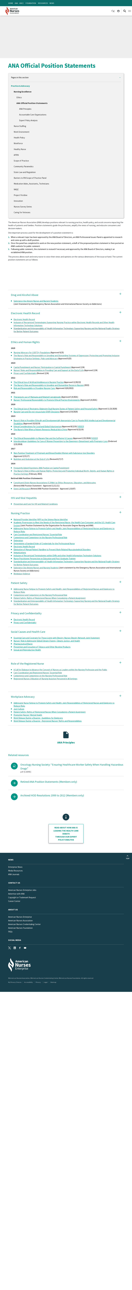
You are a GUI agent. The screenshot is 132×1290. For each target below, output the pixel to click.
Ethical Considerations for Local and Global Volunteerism (37, 426)
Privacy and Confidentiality (25, 373)
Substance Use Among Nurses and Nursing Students (36, 301)
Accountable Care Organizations (32, 114)
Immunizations (20, 552)
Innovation (18, 201)
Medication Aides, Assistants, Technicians (31, 183)
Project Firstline (20, 195)
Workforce (18, 143)
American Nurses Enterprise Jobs (22, 890)
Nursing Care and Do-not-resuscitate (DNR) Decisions (36, 411)
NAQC (16, 189)
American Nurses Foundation (20, 928)
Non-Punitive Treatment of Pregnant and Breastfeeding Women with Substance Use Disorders (54, 453)
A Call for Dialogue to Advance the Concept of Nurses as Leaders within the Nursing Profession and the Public (60, 669)
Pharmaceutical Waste (23, 644)
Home (10, 3)
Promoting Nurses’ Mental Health (28, 715)
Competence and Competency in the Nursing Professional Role (40, 537)
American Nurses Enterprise (20, 917)
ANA (16, 3)
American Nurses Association (20, 920)
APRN (16, 155)
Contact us (14, 883)
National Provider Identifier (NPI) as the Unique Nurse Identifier (41, 519)
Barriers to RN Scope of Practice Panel (30, 178)
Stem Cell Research (22, 488)
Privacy (38, 982)
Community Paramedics (23, 166)
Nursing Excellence (22, 91)
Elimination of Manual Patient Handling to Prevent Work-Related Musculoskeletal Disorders (52, 549)
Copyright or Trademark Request (22, 897)
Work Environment (21, 132)
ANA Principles (25, 109)
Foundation (31, 3)
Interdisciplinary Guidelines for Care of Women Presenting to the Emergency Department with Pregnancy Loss (61, 441)
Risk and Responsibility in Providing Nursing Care (34, 388)
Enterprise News (15, 867)
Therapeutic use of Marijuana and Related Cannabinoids (37, 397)
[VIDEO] (80, 426)
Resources (43, 3)
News (52, 3)
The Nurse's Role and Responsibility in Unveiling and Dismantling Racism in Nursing (49, 385)
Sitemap (53, 982)
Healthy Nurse (20, 149)
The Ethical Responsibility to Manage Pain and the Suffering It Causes (43, 438)
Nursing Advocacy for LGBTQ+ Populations (32, 352)
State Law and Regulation (25, 172)
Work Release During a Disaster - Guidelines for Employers (38, 718)
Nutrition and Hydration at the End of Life (31, 459)
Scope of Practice (21, 160)
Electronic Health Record (24, 319)
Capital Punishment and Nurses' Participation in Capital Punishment (42, 367)
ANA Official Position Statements (31, 103)
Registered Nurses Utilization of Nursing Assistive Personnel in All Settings (45, 678)
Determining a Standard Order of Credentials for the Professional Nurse (44, 543)
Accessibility (28, 982)
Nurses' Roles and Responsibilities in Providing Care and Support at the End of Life (49, 370)
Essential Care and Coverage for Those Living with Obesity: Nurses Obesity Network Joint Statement (57, 638)
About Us (13, 909)
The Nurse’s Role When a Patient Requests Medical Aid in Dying (40, 429)
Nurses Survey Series (23, 206)
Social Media (14, 940)
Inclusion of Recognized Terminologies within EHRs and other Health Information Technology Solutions (57, 555)
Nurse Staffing (20, 126)
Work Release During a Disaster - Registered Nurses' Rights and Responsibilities (48, 721)
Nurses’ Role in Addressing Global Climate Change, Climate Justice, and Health (47, 641)
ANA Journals (13, 874)
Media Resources (15, 870)
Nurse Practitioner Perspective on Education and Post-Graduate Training (45, 558)
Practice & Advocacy (20, 86)
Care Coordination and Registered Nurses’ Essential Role (38, 534)
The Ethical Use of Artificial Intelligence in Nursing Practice (39, 382)
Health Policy (19, 137)
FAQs (10, 931)
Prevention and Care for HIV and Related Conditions (36, 504)
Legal (45, 982)
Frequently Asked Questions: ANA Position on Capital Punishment (41, 468)
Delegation (18, 540)
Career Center (14, 901)
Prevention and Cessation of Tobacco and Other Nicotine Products (42, 647)
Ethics (19, 97)
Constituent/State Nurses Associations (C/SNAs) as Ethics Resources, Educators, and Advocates (55, 482)
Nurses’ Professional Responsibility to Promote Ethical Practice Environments (47, 400)
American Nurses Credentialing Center (24, 924)
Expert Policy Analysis (28, 120)
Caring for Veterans (22, 212)
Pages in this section (20, 77)
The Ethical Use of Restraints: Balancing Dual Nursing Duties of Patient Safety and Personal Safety (56, 408)
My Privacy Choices (14, 982)
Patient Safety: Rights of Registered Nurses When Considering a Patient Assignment (50, 598)
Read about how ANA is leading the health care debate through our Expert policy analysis (66, 833)
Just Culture (19, 709)
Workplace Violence (22, 573)
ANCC (21, 3)
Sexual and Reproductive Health (27, 650)
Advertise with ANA (16, 893)
